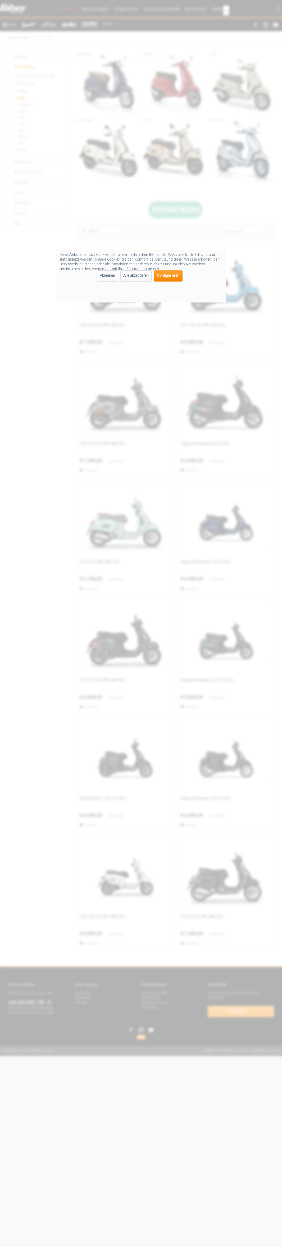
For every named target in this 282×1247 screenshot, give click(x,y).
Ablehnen (107, 276)
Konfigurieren (168, 276)
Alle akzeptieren (136, 276)
